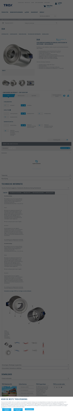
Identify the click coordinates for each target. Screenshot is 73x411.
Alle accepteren (29, 409)
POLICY (2, 408)
